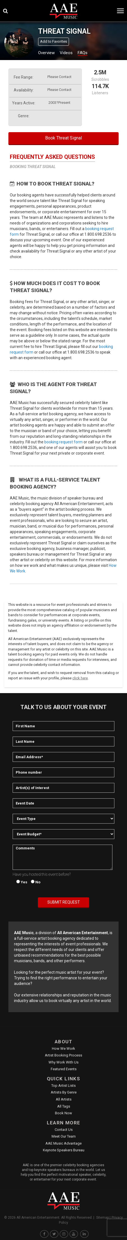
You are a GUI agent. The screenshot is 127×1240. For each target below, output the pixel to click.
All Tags (63, 1106)
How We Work (63, 1048)
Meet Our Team (64, 1136)
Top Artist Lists (63, 1085)
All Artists (63, 1099)
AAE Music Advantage (63, 1143)
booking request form (63, 442)
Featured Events (64, 1069)
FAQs (82, 52)
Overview (46, 52)
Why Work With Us (63, 1062)
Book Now (63, 1113)
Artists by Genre (64, 1092)
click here (80, 678)
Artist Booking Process (63, 1055)
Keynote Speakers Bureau (63, 1150)
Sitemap (102, 1218)
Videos (66, 52)
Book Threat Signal (63, 138)
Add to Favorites (53, 41)
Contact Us (64, 1129)
